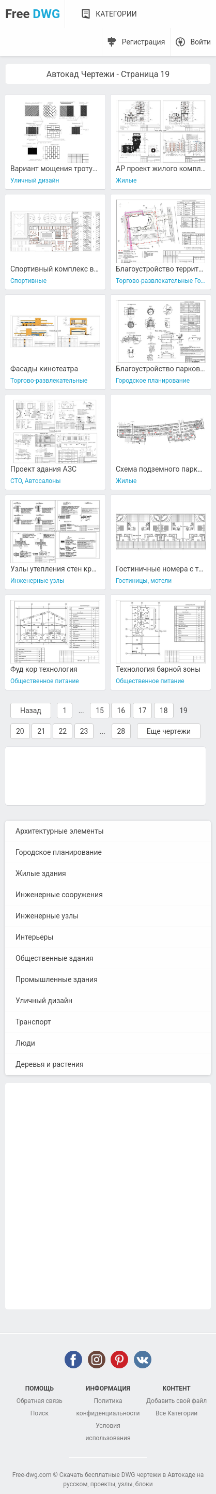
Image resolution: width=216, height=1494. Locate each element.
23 (84, 731)
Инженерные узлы (47, 916)
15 (100, 710)
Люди (25, 1043)
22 (62, 731)
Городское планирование (59, 852)
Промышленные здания (57, 979)
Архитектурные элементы (60, 831)
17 (142, 710)
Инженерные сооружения (59, 895)
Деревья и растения (50, 1064)
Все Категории (176, 1413)
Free (32, 14)
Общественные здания (55, 958)
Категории (116, 14)
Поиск (39, 1413)
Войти (200, 42)
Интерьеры (34, 937)
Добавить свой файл (176, 1401)
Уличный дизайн (44, 1001)
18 (164, 710)
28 (121, 731)
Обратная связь (40, 1401)
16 (121, 710)
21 (41, 731)
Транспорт (33, 1022)
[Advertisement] (105, 775)
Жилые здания (41, 873)
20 (20, 731)
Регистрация (143, 42)
